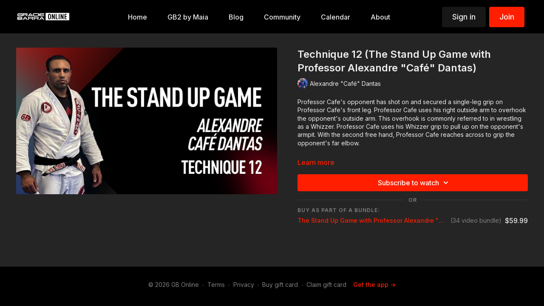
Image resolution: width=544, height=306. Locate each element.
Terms (216, 284)
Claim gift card (326, 284)
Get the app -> (374, 284)
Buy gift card (280, 284)
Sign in (464, 16)
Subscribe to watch (414, 183)
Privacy (243, 284)
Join (506, 16)
